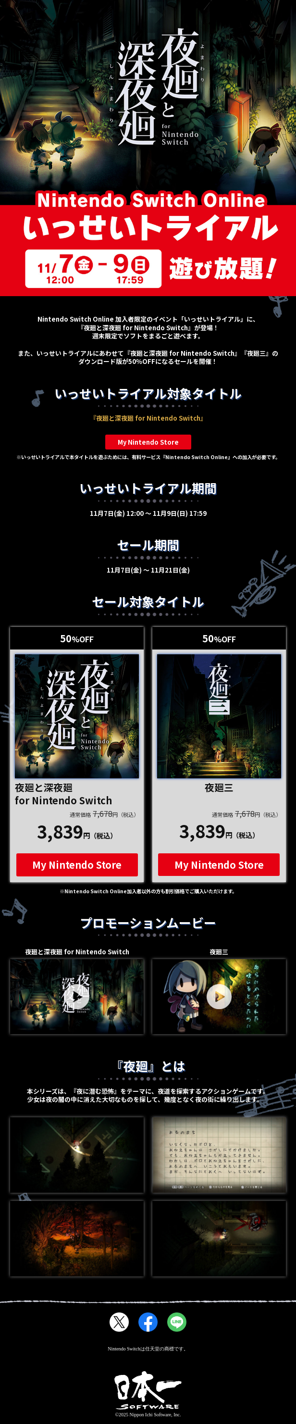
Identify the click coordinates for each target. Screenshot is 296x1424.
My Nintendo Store (148, 442)
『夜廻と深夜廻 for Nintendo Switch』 (148, 418)
